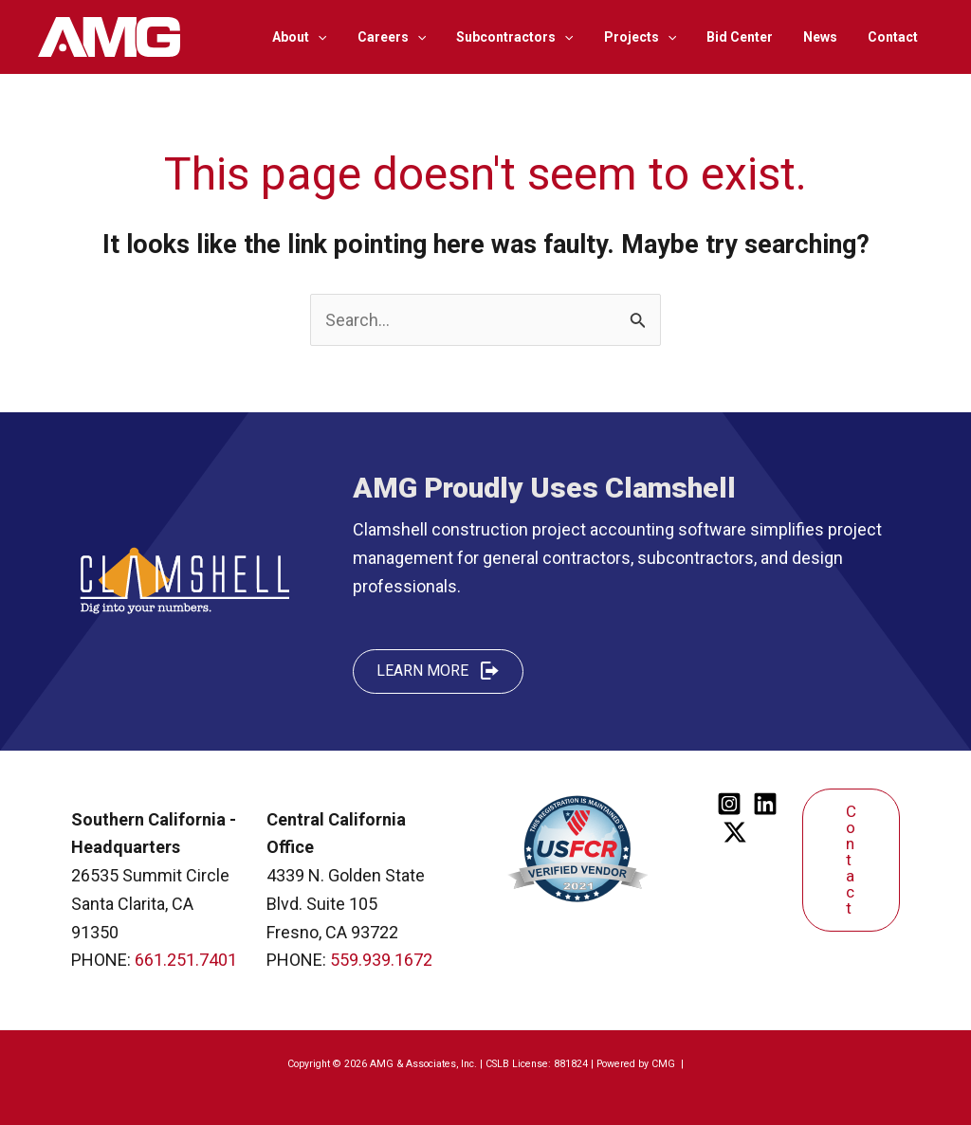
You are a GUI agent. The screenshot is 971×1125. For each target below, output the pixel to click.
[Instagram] (729, 803)
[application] (342, 37)
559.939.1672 (381, 960)
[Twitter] (735, 832)
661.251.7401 (186, 960)
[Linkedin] (765, 803)
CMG (664, 1064)
